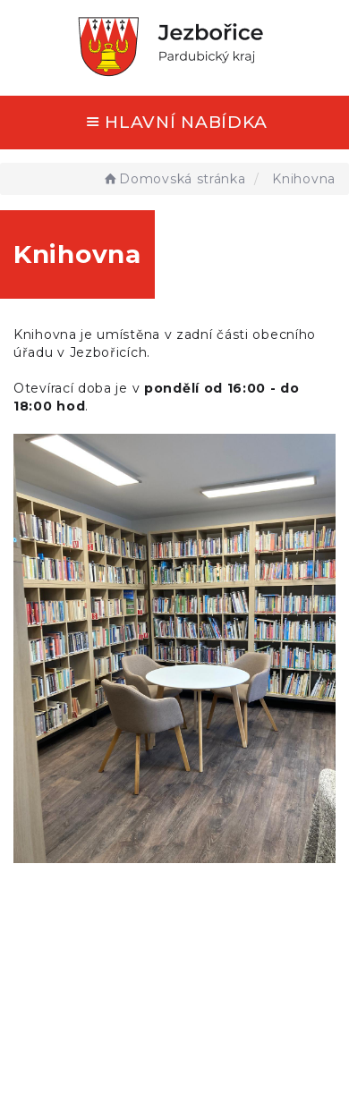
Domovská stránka (174, 179)
